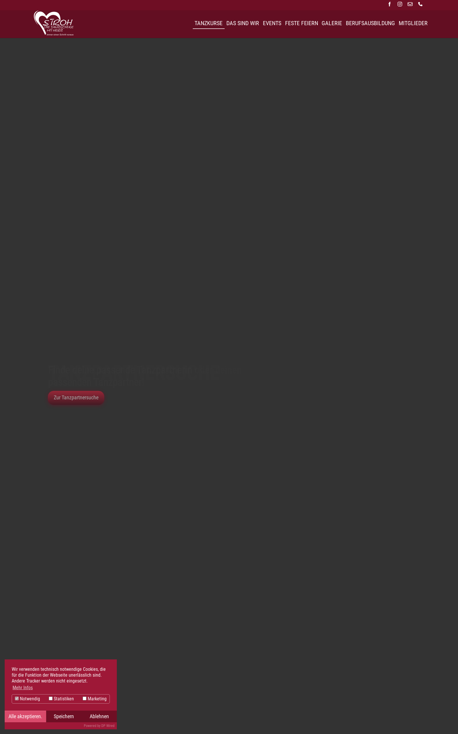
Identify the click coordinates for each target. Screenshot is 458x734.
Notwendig (27, 699)
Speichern (64, 716)
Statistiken (61, 699)
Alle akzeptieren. (25, 716)
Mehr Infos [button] (23, 687)
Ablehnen (99, 716)
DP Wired (107, 726)
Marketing (95, 699)
